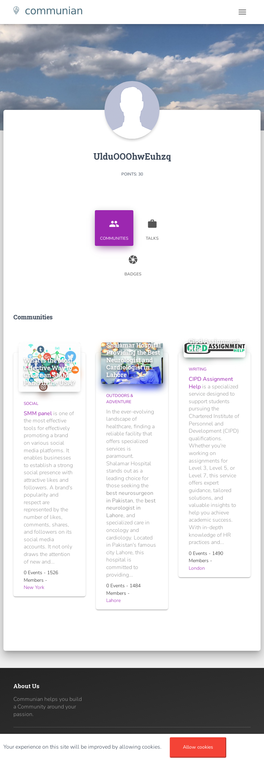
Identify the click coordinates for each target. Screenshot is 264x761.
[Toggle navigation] (242, 12)
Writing (198, 369)
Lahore (113, 600)
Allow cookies (198, 747)
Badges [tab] (133, 263)
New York (34, 587)
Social (31, 403)
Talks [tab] (152, 227)
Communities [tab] (114, 227)
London (197, 568)
